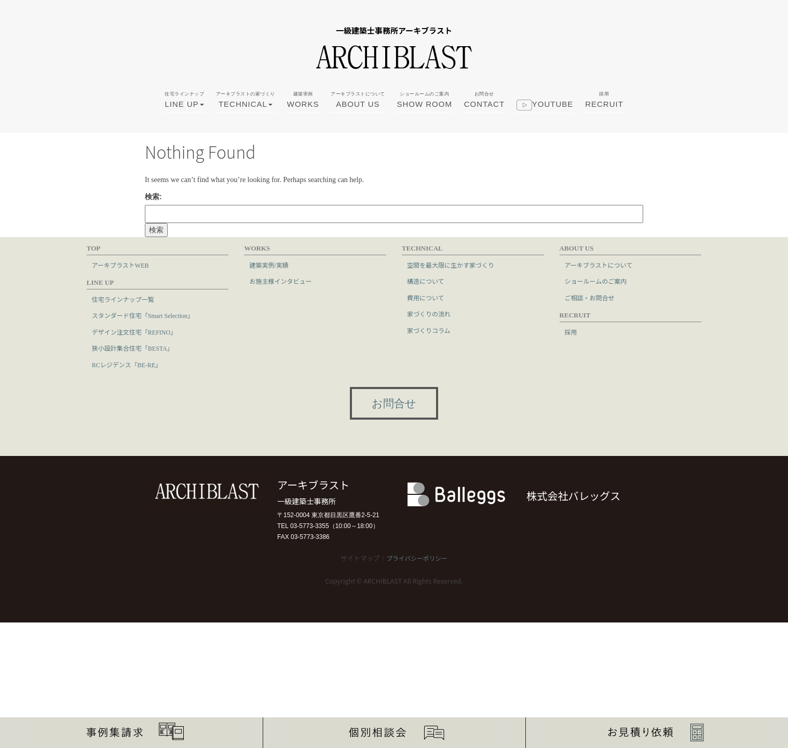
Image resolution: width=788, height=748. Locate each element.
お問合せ (394, 403)
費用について (425, 298)
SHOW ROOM (424, 111)
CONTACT (484, 111)
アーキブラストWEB (120, 265)
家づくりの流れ (429, 314)
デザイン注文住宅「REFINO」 (134, 332)
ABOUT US (358, 111)
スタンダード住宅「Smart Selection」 (143, 316)
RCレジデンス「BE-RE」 (126, 365)
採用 (571, 332)
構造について (425, 281)
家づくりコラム (429, 331)
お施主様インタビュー (280, 281)
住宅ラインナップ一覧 (123, 299)
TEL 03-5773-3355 (303, 526)
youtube (545, 117)
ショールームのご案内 (596, 281)
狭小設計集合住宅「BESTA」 (132, 348)
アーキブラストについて (599, 265)
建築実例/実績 (268, 265)
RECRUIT (605, 111)
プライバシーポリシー (417, 559)
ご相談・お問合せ (590, 298)
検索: (153, 196)
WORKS (303, 111)
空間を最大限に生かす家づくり (450, 265)
